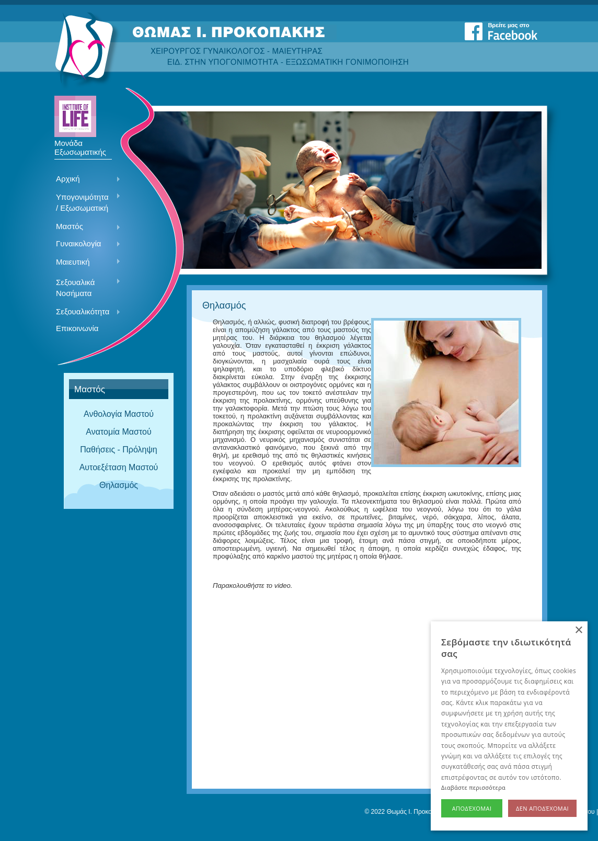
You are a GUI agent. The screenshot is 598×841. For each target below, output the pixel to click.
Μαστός (84, 227)
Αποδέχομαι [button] (472, 808)
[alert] (509, 726)
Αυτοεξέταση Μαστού (118, 467)
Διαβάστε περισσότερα (473, 787)
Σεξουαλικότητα (84, 312)
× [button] (578, 630)
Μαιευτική (84, 262)
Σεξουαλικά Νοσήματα (84, 288)
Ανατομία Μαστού (118, 431)
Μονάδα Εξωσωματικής (80, 143)
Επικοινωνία (77, 328)
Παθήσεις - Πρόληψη (118, 449)
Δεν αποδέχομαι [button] (542, 808)
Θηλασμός (118, 485)
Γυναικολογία (84, 244)
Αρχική (84, 179)
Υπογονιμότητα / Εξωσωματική (84, 202)
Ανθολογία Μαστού (119, 414)
